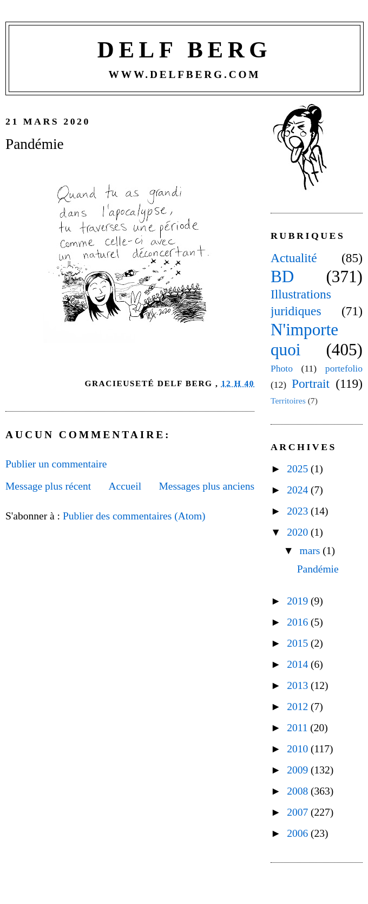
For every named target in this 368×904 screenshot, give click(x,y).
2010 (299, 749)
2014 (299, 664)
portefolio (344, 368)
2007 (299, 812)
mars (311, 550)
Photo (282, 368)
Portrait (311, 383)
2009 (299, 770)
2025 (299, 468)
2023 (299, 511)
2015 (299, 643)
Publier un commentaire (56, 464)
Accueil (124, 486)
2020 (299, 532)
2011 (298, 727)
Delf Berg (184, 49)
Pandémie (34, 144)
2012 (299, 706)
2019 (299, 601)
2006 (299, 833)
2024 (299, 490)
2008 (299, 791)
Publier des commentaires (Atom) (134, 516)
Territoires (288, 400)
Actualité (294, 258)
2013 (299, 685)
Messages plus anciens (206, 486)
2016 (299, 622)
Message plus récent (48, 486)
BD (282, 276)
